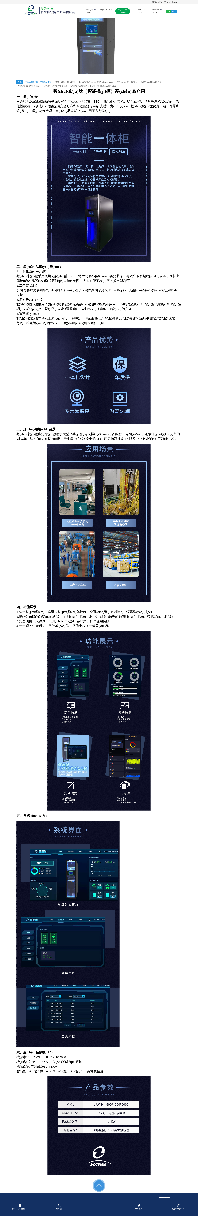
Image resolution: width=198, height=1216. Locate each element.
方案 (139, 11)
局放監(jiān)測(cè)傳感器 (151, 82)
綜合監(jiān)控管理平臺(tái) (55, 86)
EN (168, 11)
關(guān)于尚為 (106, 11)
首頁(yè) (89, 11)
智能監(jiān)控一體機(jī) (127, 82)
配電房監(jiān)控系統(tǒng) (29, 86)
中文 (174, 11)
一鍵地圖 (138, 1207)
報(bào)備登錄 (157, 2)
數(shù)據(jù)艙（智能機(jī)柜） (38, 82)
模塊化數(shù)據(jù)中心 (65, 82)
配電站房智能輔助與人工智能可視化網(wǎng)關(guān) (93, 86)
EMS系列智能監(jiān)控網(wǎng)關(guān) (96, 82)
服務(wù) (155, 11)
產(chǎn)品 (122, 11)
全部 (20, 82)
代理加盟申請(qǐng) (170, 2)
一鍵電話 (59, 1207)
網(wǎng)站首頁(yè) (20, 1207)
